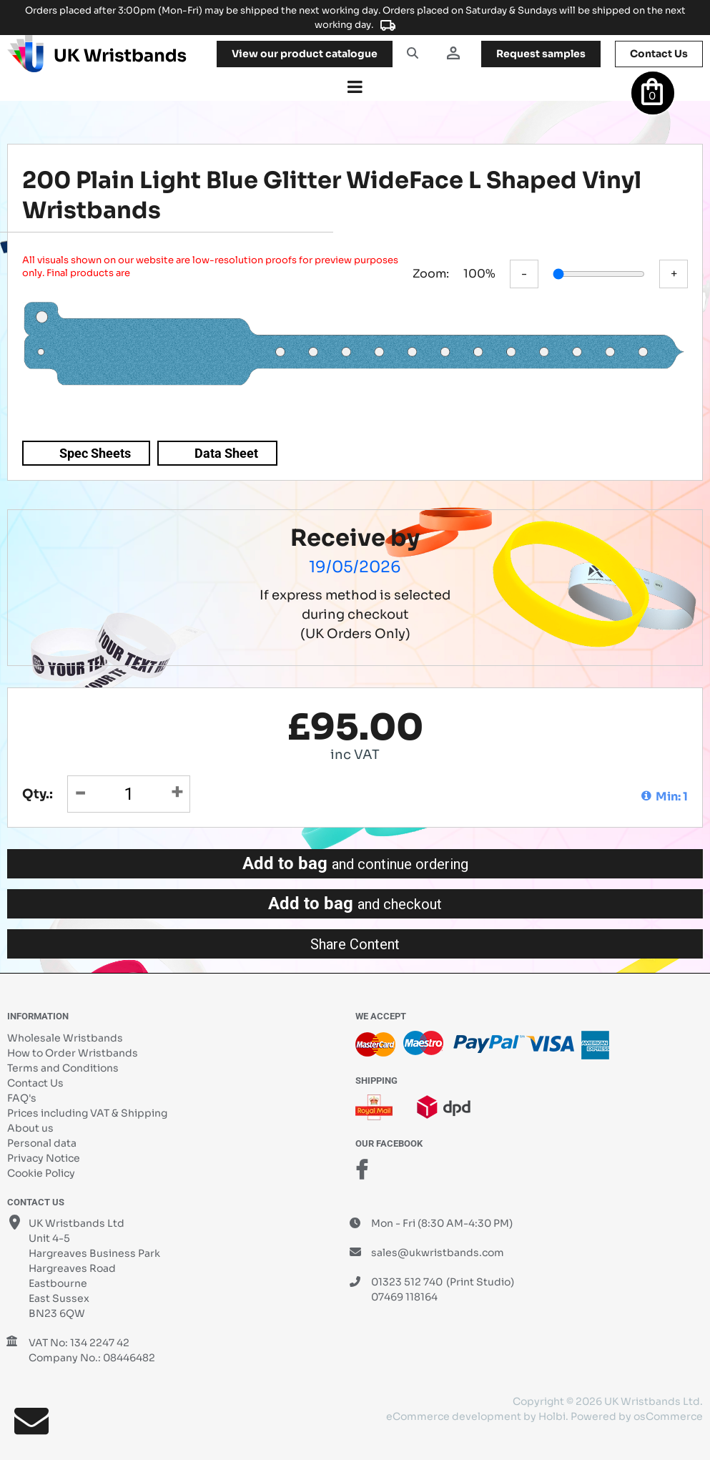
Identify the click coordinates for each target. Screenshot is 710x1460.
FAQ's (21, 1098)
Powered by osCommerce (637, 1416)
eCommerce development (453, 1416)
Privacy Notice (43, 1158)
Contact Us (35, 1083)
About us (30, 1128)
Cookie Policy (41, 1173)
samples (541, 53)
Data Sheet (226, 453)
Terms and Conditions (63, 1068)
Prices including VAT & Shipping (87, 1113)
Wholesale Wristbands (65, 1038)
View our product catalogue (305, 53)
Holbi (552, 1416)
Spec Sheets (95, 453)
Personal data (42, 1143)
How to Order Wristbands (72, 1053)
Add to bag (355, 863)
